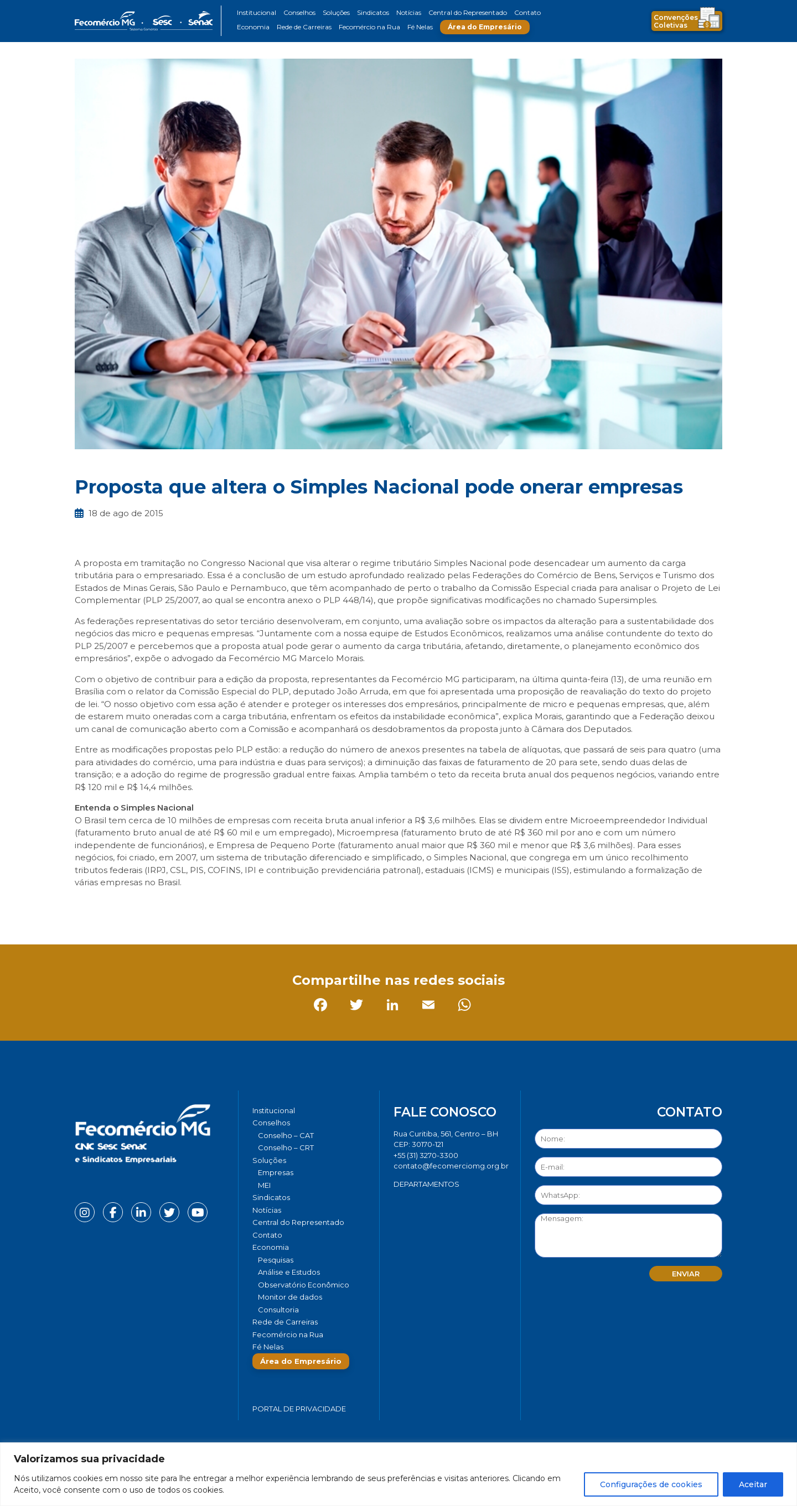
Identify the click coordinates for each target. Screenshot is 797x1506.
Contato (527, 12)
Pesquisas (275, 1259)
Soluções (336, 12)
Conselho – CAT (286, 1135)
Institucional (256, 12)
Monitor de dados (290, 1296)
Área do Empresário (485, 27)
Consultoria (278, 1309)
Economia (253, 27)
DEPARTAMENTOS (426, 1184)
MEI (264, 1185)
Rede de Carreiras (304, 27)
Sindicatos (373, 12)
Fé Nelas (420, 27)
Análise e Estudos (289, 1272)
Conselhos (299, 12)
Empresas (275, 1172)
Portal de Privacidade (299, 1408)
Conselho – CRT (286, 1147)
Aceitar (753, 1484)
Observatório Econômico (303, 1284)
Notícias (408, 12)
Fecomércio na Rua (369, 27)
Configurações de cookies (651, 1484)
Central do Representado (467, 12)
